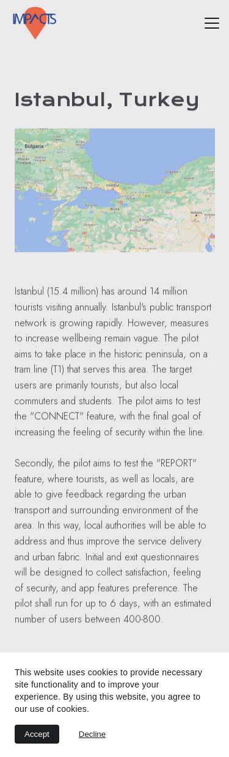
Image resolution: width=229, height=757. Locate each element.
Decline (92, 734)
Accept (36, 734)
